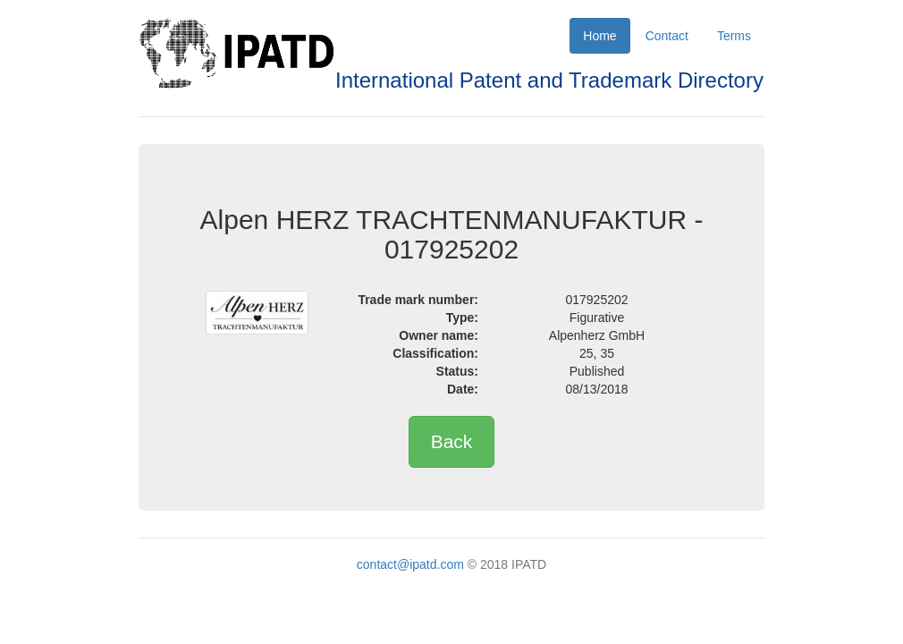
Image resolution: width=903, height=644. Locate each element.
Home (599, 36)
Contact (667, 36)
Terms (734, 36)
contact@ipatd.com (410, 564)
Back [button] (452, 441)
